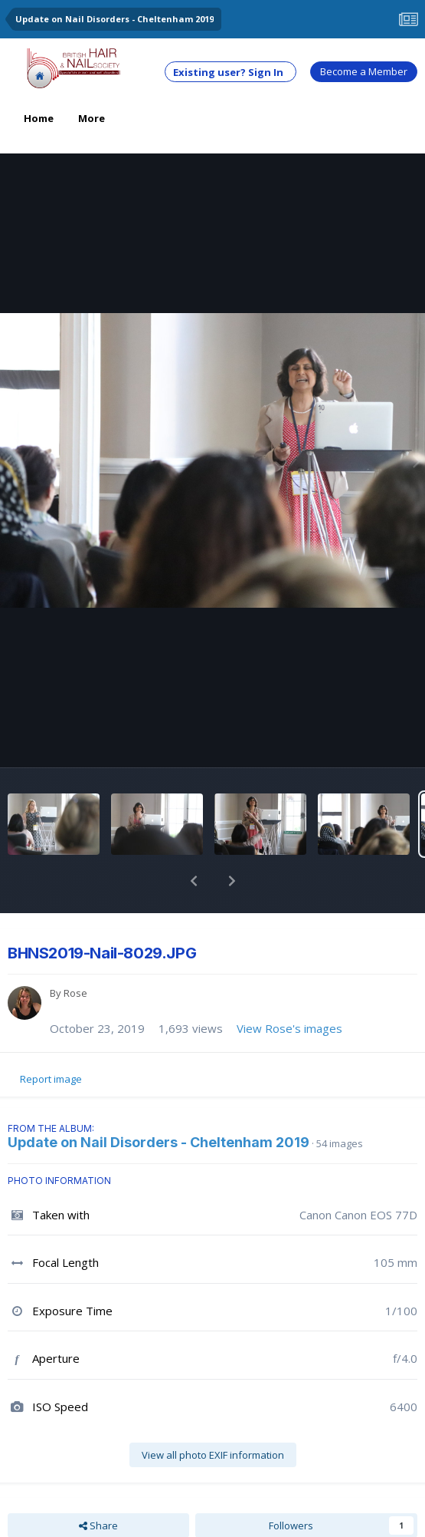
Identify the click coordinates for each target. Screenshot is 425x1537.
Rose (75, 993)
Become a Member (363, 71)
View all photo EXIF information (213, 1455)
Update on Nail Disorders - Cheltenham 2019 (158, 1142)
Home (39, 118)
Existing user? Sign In (230, 72)
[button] (194, 881)
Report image (51, 1079)
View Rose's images (289, 1028)
